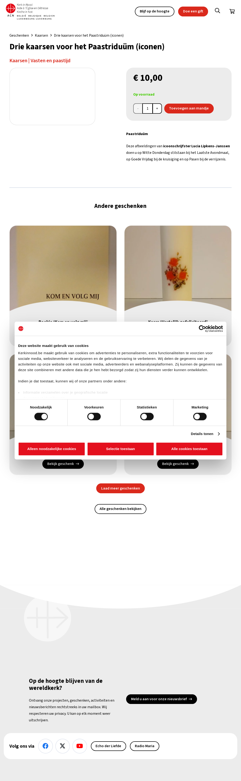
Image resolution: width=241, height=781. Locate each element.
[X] (62, 746)
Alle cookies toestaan (189, 449)
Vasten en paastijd (51, 60)
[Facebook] (45, 746)
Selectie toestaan (120, 449)
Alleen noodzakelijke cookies (51, 449)
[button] (217, 12)
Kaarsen (41, 35)
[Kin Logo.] (33, 12)
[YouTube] (79, 746)
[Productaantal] (147, 108)
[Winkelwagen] (232, 12)
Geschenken (19, 35)
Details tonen (202, 434)
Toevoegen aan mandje (189, 108)
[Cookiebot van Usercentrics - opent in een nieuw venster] (202, 328)
